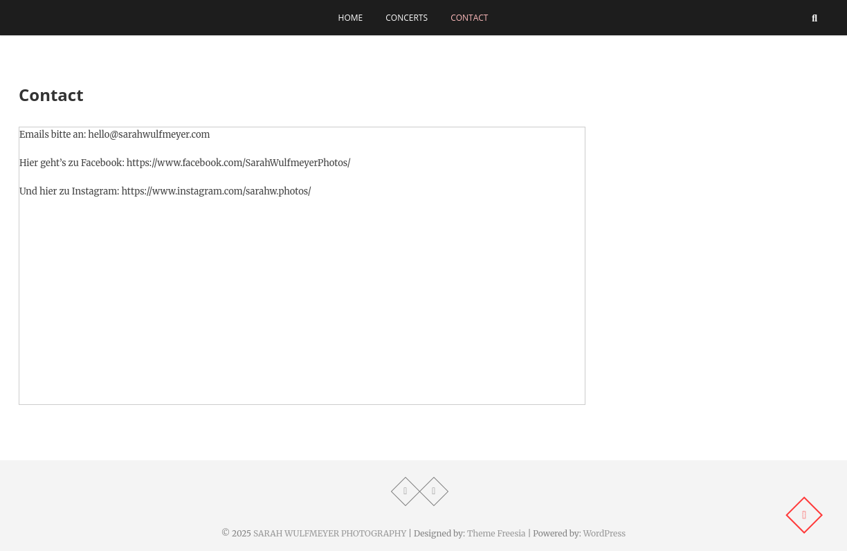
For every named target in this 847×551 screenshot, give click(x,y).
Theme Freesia (496, 533)
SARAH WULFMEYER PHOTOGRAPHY (329, 533)
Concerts (406, 18)
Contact (469, 18)
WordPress (604, 533)
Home (350, 18)
